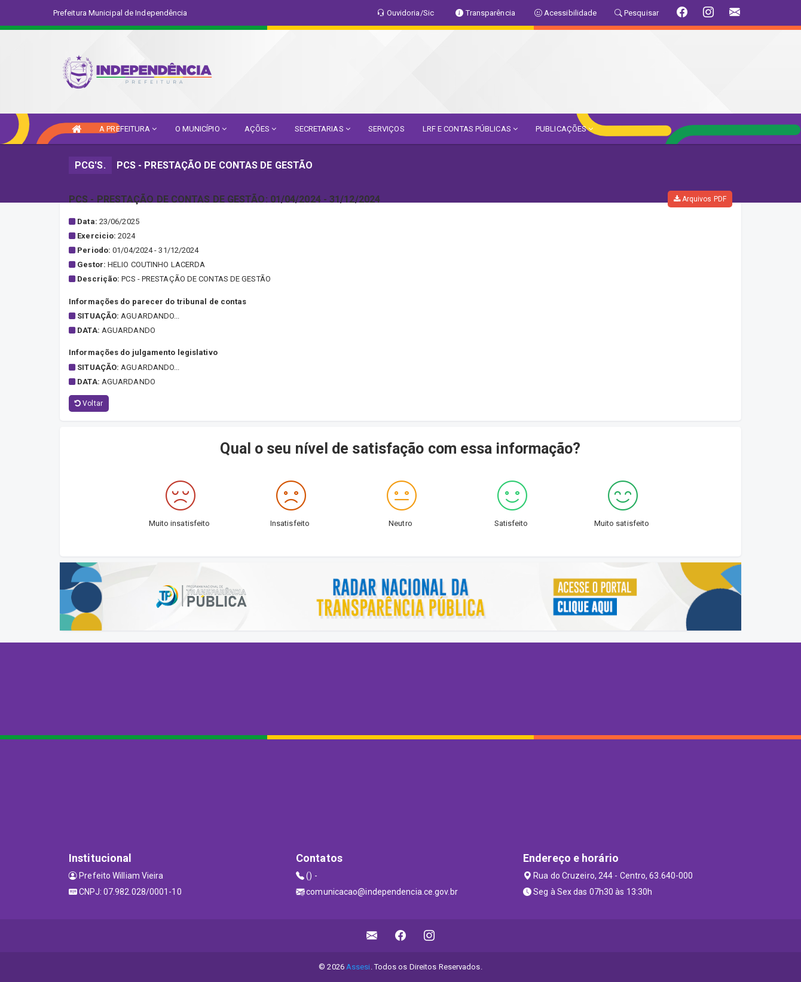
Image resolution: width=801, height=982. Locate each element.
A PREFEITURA (128, 128)
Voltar (89, 403)
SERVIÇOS (386, 128)
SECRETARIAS (322, 128)
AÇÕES (260, 128)
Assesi (358, 966)
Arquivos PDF (700, 199)
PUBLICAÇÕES (564, 128)
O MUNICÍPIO (201, 128)
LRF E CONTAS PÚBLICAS (470, 128)
